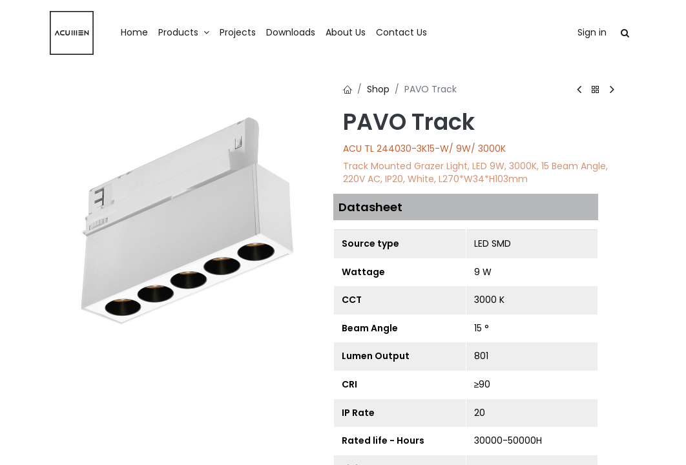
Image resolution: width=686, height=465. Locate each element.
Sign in (592, 32)
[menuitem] (134, 33)
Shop (378, 89)
